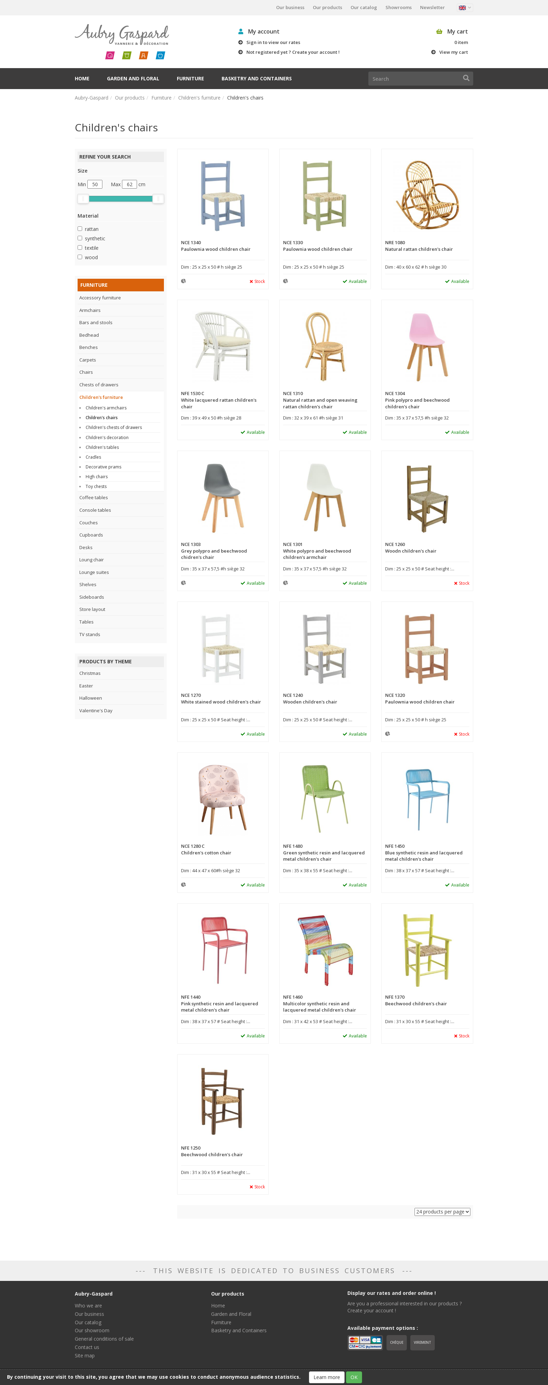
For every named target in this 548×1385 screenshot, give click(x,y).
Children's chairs (102, 418)
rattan (92, 229)
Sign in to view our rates (273, 42)
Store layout (92, 609)
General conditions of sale (104, 1338)
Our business (290, 7)
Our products (327, 7)
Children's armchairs (106, 408)
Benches (88, 347)
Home (82, 78)
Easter (86, 686)
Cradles (93, 457)
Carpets (87, 360)
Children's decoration (107, 437)
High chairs (97, 477)
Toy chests (96, 486)
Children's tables (102, 447)
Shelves (87, 584)
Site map (85, 1355)
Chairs (86, 372)
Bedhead (89, 335)
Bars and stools (96, 322)
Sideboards (91, 597)
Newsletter (432, 7)
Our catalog (364, 7)
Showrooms (398, 7)
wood (91, 257)
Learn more (326, 1377)
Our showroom (92, 1330)
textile (92, 248)
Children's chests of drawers (114, 427)
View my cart (453, 52)
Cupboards (91, 535)
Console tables (95, 510)
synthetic (95, 238)
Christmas (90, 673)
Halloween (90, 698)
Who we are (88, 1305)
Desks (86, 547)
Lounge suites (94, 572)
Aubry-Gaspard (91, 97)
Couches (88, 522)
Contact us (87, 1347)
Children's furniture (199, 97)
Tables (86, 622)
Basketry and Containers (257, 78)
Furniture (190, 78)
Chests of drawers (98, 384)
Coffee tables (93, 497)
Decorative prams (103, 467)
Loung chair (91, 559)
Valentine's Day (96, 710)
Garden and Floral (133, 78)
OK (354, 1377)
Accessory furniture (100, 297)
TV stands (89, 634)
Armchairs (90, 310)
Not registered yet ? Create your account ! (293, 52)
